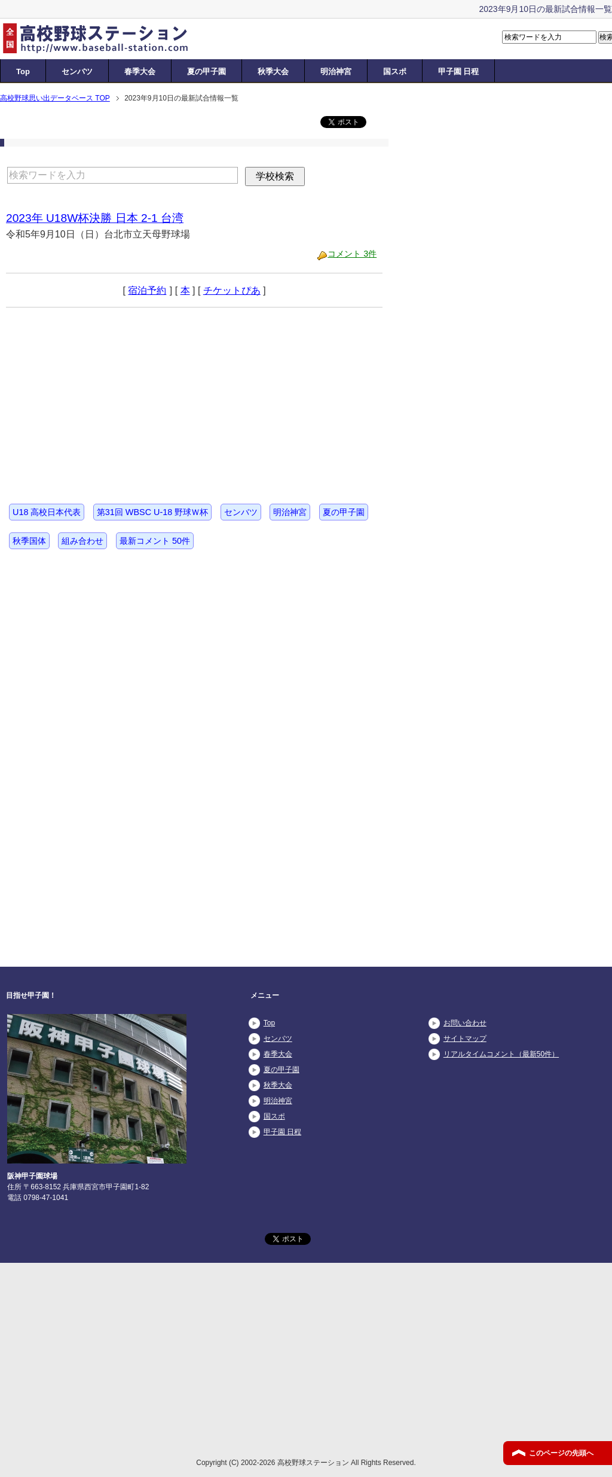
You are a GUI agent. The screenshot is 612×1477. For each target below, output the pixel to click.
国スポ (394, 71)
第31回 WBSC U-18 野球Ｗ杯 (152, 512)
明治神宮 (335, 71)
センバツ (77, 71)
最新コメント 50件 (155, 541)
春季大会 (139, 71)
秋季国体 (29, 541)
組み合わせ (82, 541)
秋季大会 (273, 71)
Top (23, 71)
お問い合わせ (464, 1023)
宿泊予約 (147, 290)
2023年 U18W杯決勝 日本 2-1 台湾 (94, 218)
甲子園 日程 (458, 71)
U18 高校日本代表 (47, 512)
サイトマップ (464, 1038)
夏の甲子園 (206, 71)
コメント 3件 (352, 253)
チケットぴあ (232, 290)
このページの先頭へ (561, 1453)
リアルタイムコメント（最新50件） (501, 1054)
